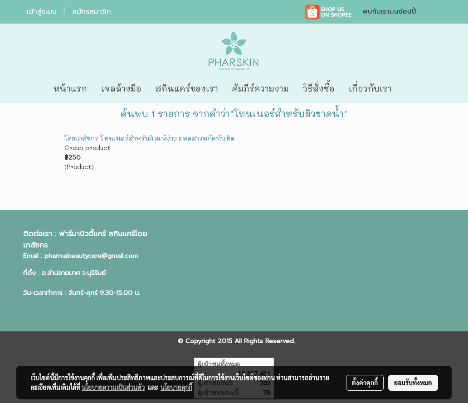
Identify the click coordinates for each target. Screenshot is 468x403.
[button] (412, 88)
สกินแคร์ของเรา (187, 88)
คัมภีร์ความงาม (260, 88)
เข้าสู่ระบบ (42, 11)
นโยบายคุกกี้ (176, 387)
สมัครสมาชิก (91, 11)
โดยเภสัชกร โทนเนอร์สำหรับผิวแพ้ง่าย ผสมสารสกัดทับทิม (149, 138)
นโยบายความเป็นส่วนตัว (113, 387)
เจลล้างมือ (121, 88)
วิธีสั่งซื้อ (319, 88)
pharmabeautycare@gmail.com (91, 256)
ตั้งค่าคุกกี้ (365, 383)
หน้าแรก (70, 88)
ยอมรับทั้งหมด (413, 383)
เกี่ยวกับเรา (370, 88)
